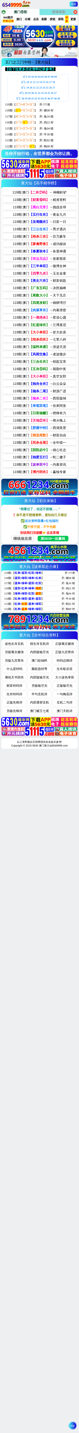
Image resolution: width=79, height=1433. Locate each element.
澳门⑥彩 (20, 12)
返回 (73, 4)
